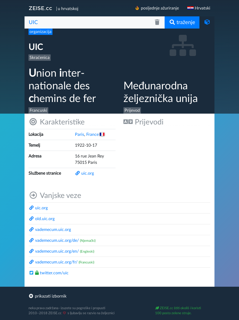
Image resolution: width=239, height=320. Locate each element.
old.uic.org (42, 219)
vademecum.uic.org (50, 230)
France (95, 134)
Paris (79, 134)
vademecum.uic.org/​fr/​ (53, 262)
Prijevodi (143, 122)
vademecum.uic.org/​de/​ (54, 240)
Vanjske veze (54, 195)
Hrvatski (198, 8)
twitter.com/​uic (49, 273)
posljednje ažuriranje (157, 8)
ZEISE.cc (40, 8)
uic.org (84, 173)
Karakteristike (56, 122)
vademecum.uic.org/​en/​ (54, 251)
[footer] (119, 296)
